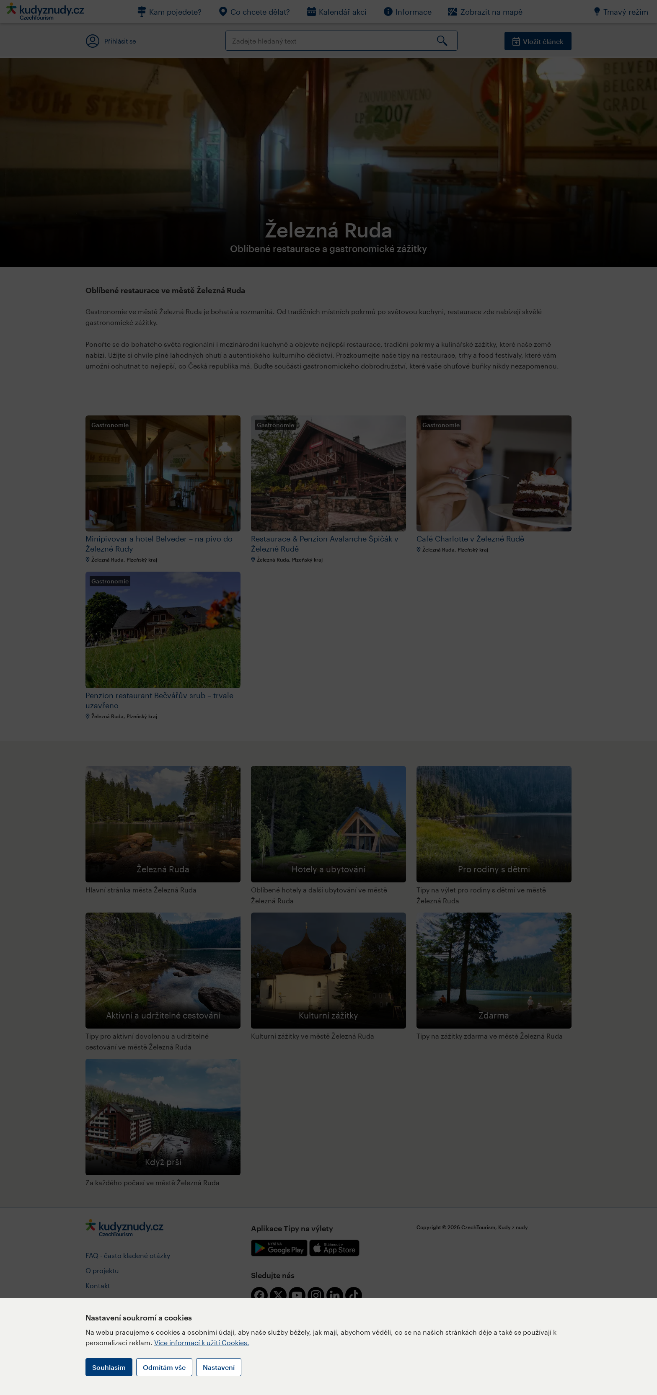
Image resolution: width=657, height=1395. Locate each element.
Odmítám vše (164, 1367)
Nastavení (219, 1367)
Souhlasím (109, 1367)
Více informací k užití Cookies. (201, 1342)
